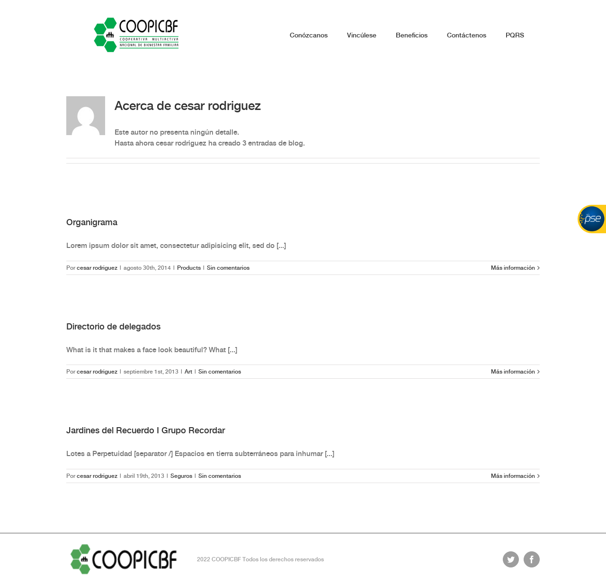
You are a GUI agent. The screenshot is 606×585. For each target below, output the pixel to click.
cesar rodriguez (97, 268)
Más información (513, 268)
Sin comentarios (228, 268)
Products (189, 268)
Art (188, 371)
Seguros (181, 476)
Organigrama (91, 222)
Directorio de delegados (113, 326)
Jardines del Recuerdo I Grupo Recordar (145, 430)
